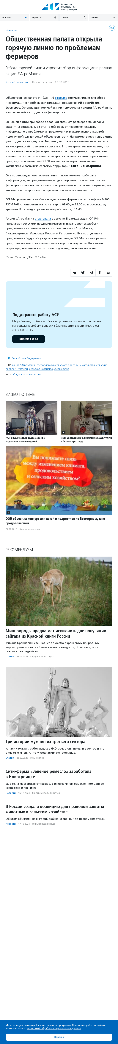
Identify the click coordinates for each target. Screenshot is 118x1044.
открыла (61, 97)
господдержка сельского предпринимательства (66, 365)
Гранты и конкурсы (30, 529)
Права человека (42, 82)
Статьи (10, 656)
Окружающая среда (42, 656)
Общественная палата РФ (27, 374)
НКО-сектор (37, 757)
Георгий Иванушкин (17, 82)
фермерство (61, 368)
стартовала (43, 218)
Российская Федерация (26, 358)
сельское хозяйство (41, 368)
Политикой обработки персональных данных (54, 1028)
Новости (11, 30)
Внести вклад (28, 339)
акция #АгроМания (23, 365)
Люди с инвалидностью (46, 793)
